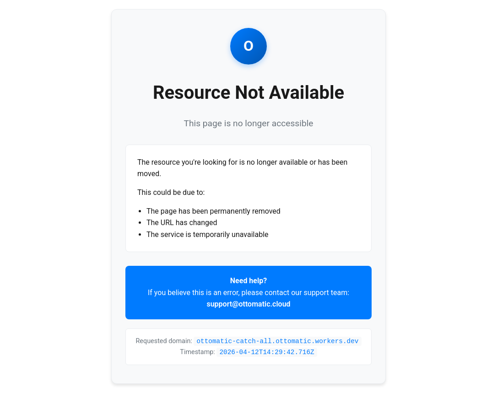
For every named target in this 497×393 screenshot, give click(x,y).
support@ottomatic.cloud (248, 304)
